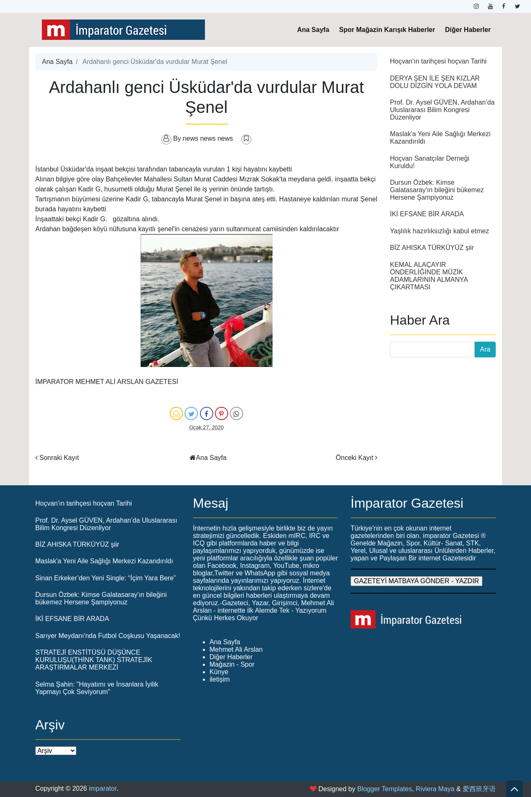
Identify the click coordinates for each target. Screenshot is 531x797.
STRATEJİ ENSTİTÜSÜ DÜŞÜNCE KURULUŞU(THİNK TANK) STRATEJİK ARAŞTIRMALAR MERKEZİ (93, 660)
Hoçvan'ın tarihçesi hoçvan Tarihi (438, 61)
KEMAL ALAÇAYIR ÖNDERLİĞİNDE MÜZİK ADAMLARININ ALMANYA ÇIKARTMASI (429, 276)
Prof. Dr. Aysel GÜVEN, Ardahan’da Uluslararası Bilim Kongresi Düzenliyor (442, 110)
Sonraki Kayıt (59, 457)
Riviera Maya (435, 788)
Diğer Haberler (468, 29)
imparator (103, 788)
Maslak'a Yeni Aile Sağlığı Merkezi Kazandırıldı (104, 561)
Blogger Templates (384, 788)
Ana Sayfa (313, 29)
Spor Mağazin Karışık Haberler (387, 29)
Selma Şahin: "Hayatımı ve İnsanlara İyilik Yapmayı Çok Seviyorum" (96, 688)
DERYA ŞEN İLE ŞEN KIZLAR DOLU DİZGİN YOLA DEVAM (435, 82)
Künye (218, 671)
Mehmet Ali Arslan (236, 649)
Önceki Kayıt (354, 457)
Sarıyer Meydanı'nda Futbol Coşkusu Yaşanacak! (107, 635)
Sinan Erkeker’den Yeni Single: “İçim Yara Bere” (105, 578)
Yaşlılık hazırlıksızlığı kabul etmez (439, 231)
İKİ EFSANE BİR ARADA (427, 214)
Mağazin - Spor (232, 664)
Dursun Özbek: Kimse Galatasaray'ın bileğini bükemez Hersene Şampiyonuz (437, 190)
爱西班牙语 (479, 788)
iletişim (219, 679)
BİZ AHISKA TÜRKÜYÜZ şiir (432, 247)
